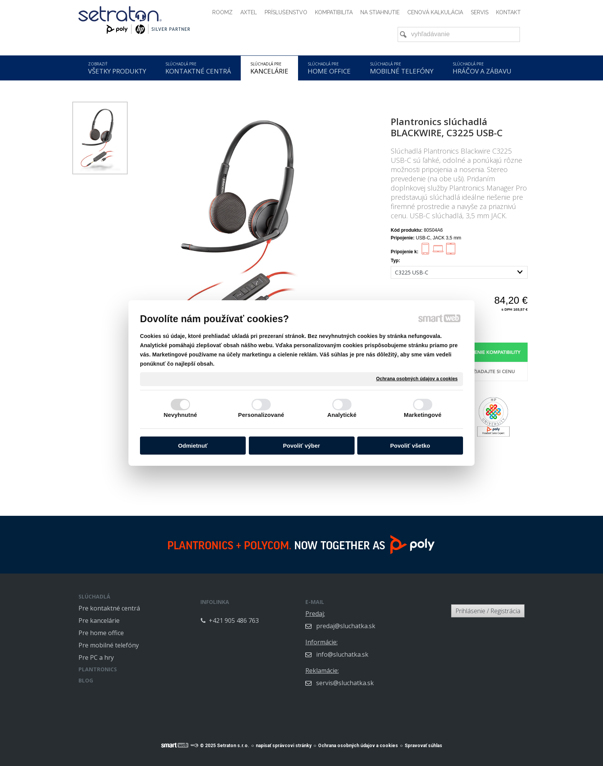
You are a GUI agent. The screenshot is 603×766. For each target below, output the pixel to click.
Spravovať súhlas (423, 741)
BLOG (85, 680)
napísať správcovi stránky (283, 741)
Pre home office (101, 633)
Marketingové (422, 414)
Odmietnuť (193, 445)
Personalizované (261, 414)
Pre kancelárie (99, 620)
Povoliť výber (301, 445)
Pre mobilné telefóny (108, 645)
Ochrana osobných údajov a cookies (417, 378)
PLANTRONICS (97, 669)
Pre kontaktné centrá (109, 608)
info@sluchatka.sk (377, 649)
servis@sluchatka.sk (380, 677)
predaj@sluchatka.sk (380, 620)
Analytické (341, 414)
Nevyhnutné (180, 414)
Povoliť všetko (410, 445)
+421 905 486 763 (269, 615)
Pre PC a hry (96, 657)
